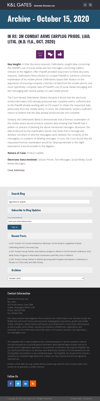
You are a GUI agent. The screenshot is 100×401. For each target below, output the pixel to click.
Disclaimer (87, 398)
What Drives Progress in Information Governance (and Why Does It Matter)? (41, 255)
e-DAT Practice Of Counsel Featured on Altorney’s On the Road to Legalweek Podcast (45, 243)
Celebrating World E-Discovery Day (23, 247)
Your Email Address (15, 218)
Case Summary (16, 170)
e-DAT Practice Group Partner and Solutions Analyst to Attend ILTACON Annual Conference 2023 (50, 251)
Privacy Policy (76, 398)
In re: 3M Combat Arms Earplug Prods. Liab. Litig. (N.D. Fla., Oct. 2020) (49, 39)
